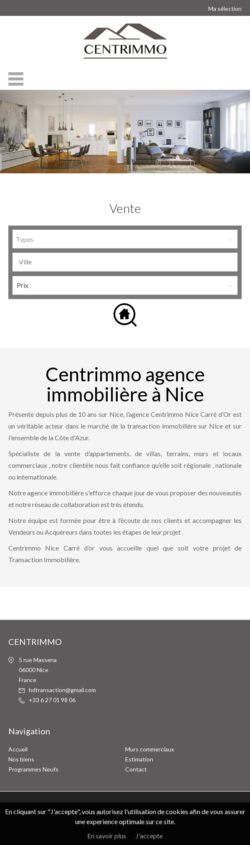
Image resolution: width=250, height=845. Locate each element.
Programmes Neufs (33, 769)
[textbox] (127, 262)
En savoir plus (106, 836)
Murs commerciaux (149, 749)
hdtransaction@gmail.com (62, 689)
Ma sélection (225, 8)
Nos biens (21, 759)
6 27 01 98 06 (47, 699)
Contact (136, 769)
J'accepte (149, 836)
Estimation (139, 759)
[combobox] (125, 262)
